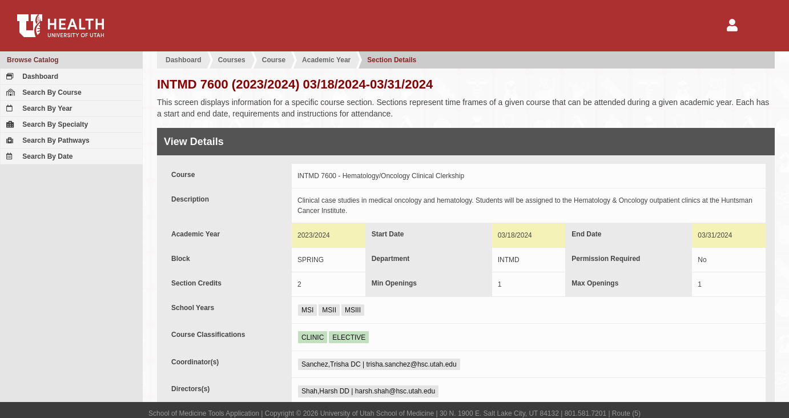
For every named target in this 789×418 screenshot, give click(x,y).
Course (273, 60)
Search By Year (38, 108)
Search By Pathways (46, 140)
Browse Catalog (33, 60)
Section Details (391, 60)
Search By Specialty (45, 124)
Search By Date (38, 156)
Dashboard (30, 77)
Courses (231, 60)
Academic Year (326, 60)
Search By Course (42, 93)
